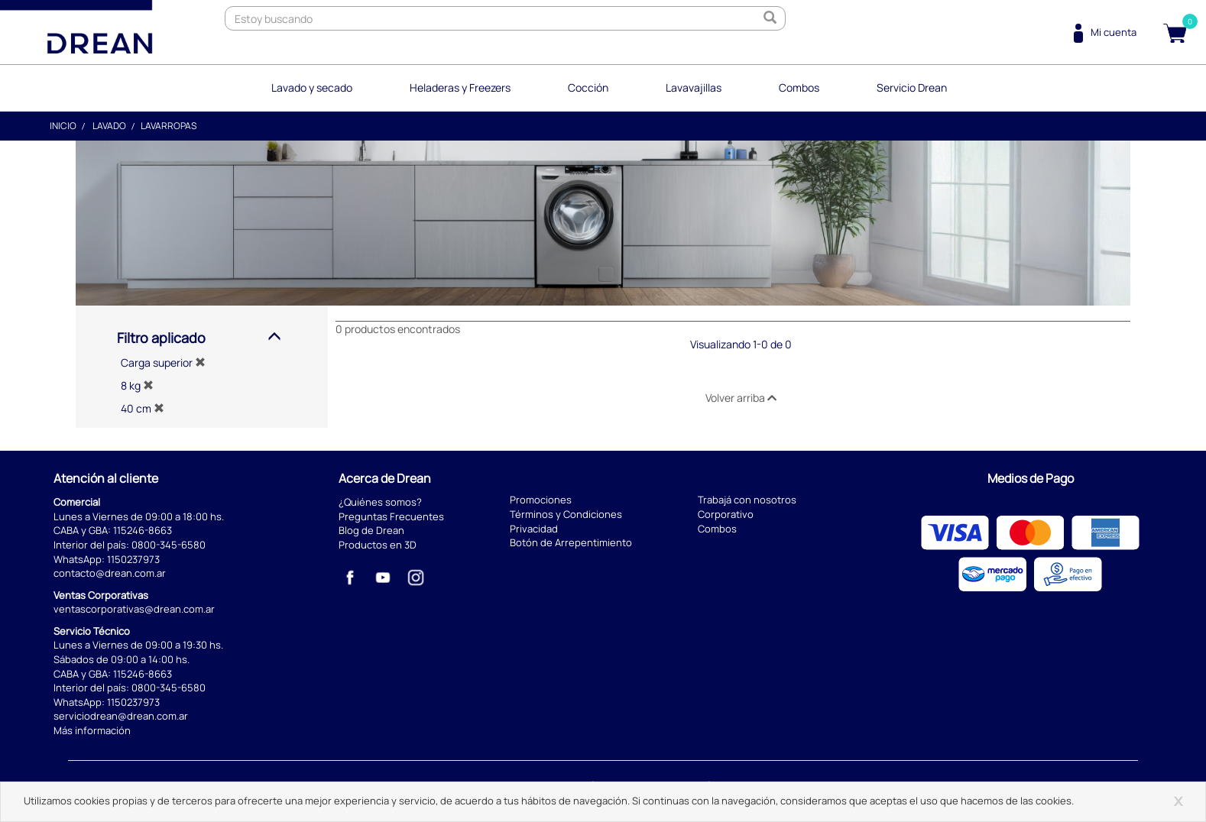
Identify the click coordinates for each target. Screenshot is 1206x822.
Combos (799, 87)
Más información (92, 730)
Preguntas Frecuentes (391, 516)
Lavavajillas (693, 87)
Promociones (541, 499)
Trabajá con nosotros (747, 499)
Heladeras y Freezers (460, 87)
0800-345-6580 (168, 545)
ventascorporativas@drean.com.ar (134, 609)
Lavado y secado (311, 87)
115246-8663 (142, 530)
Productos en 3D (378, 545)
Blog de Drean (371, 530)
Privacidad (534, 529)
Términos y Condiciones (566, 514)
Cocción (588, 87)
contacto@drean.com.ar (109, 573)
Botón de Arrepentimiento (571, 542)
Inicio (63, 125)
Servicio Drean (912, 87)
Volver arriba (740, 397)
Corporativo (726, 514)
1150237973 (133, 559)
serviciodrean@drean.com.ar (120, 716)
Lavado (109, 125)
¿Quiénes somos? (380, 502)
